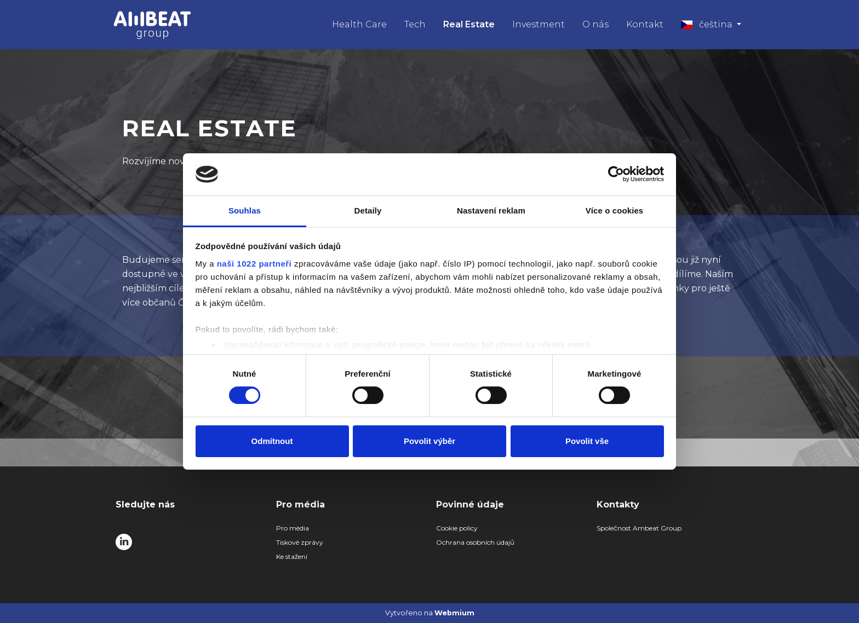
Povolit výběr (429, 441)
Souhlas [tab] (244, 210)
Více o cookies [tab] (615, 210)
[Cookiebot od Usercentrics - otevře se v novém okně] (616, 174)
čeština (708, 24)
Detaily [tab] (368, 210)
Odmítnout (272, 441)
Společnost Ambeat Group (639, 528)
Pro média (292, 528)
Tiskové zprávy (299, 542)
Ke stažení (291, 556)
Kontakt (644, 24)
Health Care (359, 24)
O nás (595, 24)
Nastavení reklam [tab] (491, 210)
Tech (415, 24)
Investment (538, 24)
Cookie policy (457, 528)
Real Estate (469, 24)
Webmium (454, 613)
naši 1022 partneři (254, 263)
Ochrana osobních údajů (475, 542)
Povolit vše (587, 441)
